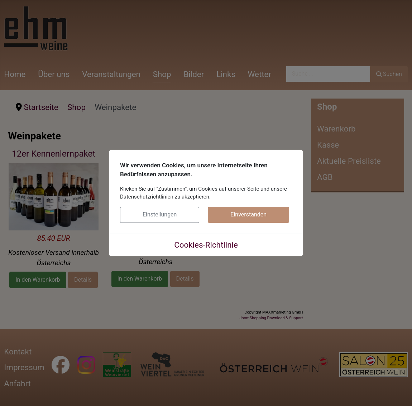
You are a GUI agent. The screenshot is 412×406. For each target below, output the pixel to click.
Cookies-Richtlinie (206, 244)
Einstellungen (160, 214)
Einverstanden (248, 214)
